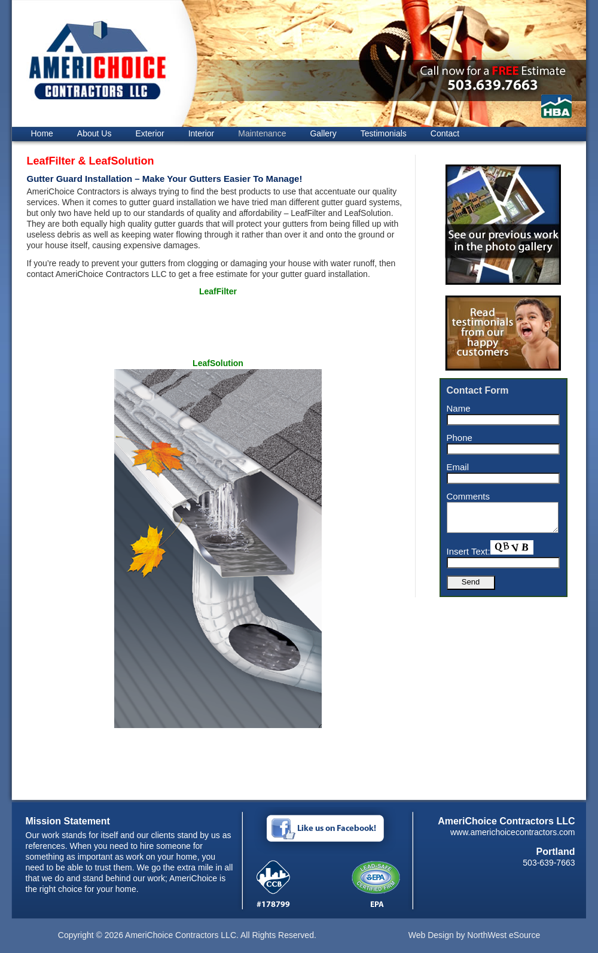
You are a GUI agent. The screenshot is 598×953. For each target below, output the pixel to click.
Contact (445, 133)
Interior (201, 133)
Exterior (149, 133)
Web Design (431, 935)
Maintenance (262, 133)
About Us (94, 133)
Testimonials (384, 133)
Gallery (323, 133)
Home (42, 133)
